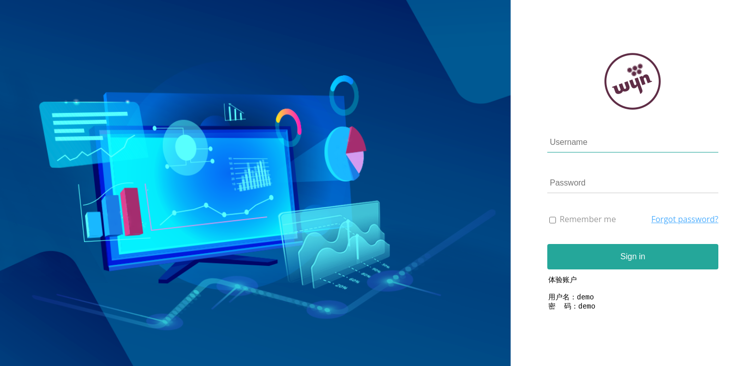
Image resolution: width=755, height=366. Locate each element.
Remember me (588, 219)
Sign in (633, 256)
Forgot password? (684, 219)
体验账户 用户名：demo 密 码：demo (632, 299)
